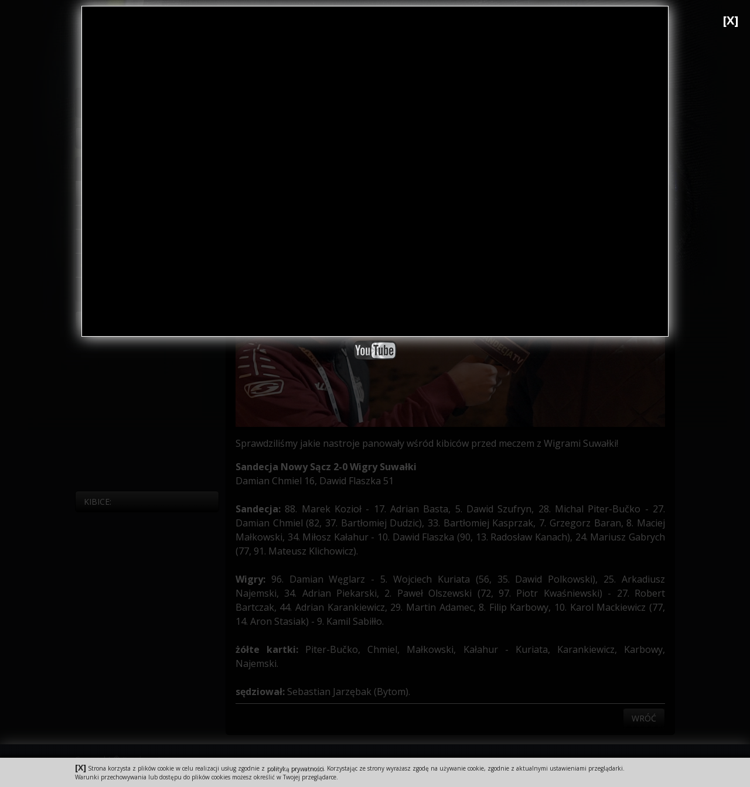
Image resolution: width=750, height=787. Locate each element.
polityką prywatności (295, 768)
